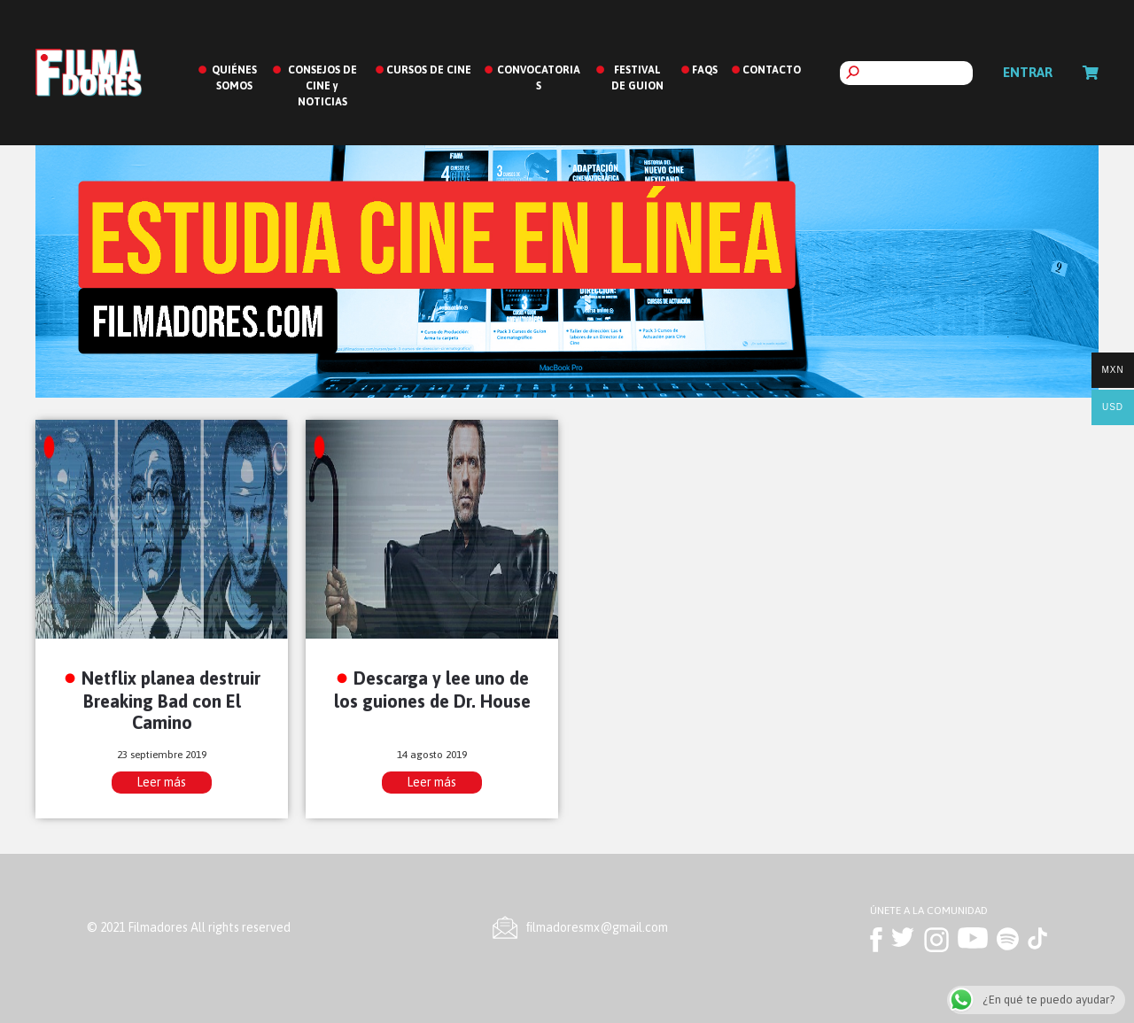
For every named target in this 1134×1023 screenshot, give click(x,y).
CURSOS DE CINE (428, 70)
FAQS (705, 70)
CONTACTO (771, 70)
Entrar (1027, 72)
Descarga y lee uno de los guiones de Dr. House (432, 689)
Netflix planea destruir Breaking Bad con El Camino (171, 700)
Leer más (161, 782)
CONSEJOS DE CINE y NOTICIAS (322, 86)
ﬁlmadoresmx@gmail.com (597, 927)
